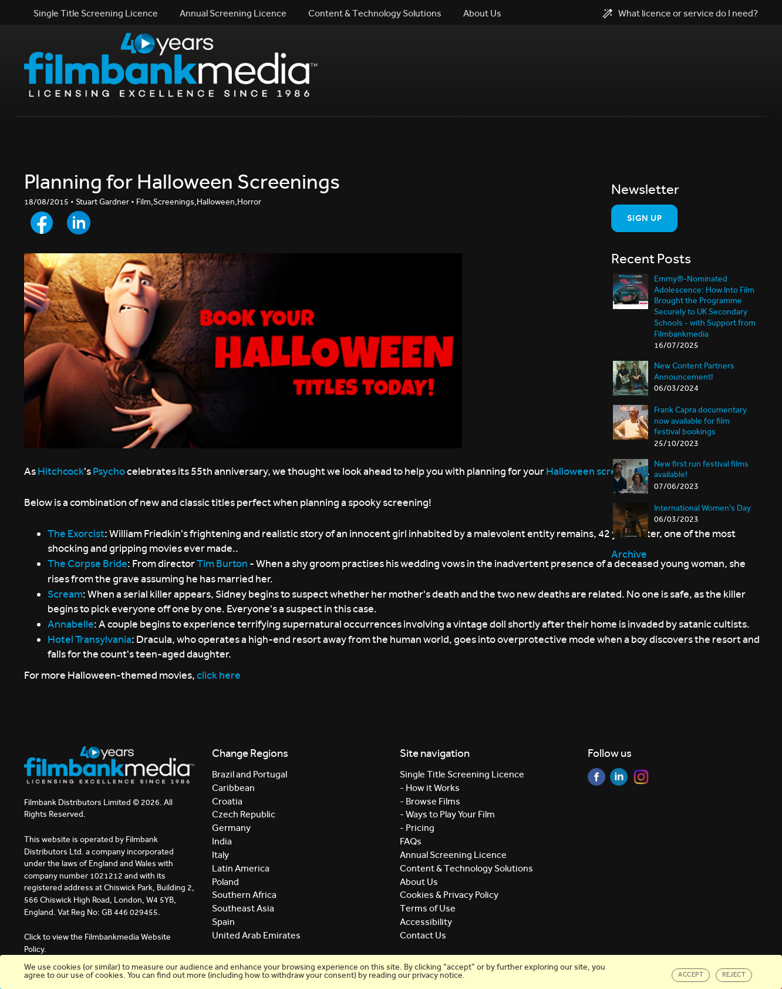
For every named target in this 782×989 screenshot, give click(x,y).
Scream (65, 594)
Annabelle (71, 624)
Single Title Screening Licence (95, 13)
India (222, 841)
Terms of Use (428, 908)
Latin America (240, 868)
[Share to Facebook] (41, 222)
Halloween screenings (596, 471)
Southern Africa (244, 894)
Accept (690, 974)
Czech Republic (243, 814)
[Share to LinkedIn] (78, 222)
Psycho (110, 471)
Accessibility (426, 921)
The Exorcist (76, 533)
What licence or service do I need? (680, 13)
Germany (231, 827)
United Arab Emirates (256, 935)
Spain (223, 921)
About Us (482, 13)
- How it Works (430, 787)
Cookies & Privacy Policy (449, 894)
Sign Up (644, 218)
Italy (220, 854)
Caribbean (233, 787)
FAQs (411, 841)
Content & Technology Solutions (374, 13)
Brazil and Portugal (249, 774)
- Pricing (417, 827)
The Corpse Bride (87, 563)
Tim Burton (222, 563)
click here (219, 675)
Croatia (227, 801)
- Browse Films (430, 801)
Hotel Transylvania (90, 639)
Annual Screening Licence (233, 13)
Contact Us (423, 935)
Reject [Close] (734, 974)
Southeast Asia (243, 908)
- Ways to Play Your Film (447, 814)
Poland (225, 881)
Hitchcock (61, 471)
